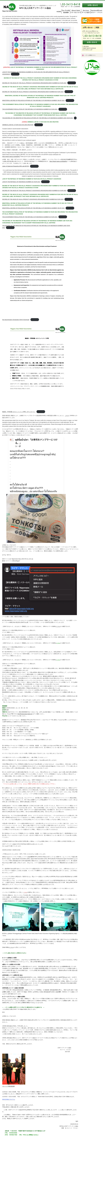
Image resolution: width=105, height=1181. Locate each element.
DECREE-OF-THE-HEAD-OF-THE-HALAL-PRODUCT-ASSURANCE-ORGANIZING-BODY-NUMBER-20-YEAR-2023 (34, 83)
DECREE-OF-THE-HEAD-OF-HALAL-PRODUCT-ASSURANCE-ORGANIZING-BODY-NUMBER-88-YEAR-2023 (33, 91)
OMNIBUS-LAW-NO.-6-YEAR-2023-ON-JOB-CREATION (17, 125)
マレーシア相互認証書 (8, 1086)
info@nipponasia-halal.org (25, 714)
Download (15, 74)
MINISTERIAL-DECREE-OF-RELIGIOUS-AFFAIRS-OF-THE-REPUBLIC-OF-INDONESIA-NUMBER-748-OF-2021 (33, 100)
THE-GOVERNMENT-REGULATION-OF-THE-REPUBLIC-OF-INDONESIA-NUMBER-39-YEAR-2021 (30, 109)
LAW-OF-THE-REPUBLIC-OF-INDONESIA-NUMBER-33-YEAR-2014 (21, 182)
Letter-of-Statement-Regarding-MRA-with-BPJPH (15, 166)
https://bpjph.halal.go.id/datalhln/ (11, 156)
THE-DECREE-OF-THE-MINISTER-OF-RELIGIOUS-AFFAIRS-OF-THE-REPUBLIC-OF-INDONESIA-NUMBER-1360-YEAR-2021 (37, 118)
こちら (67, 415)
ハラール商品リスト (90, 55)
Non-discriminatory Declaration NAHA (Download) (15, 319)
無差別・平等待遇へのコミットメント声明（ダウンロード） (18, 411)
